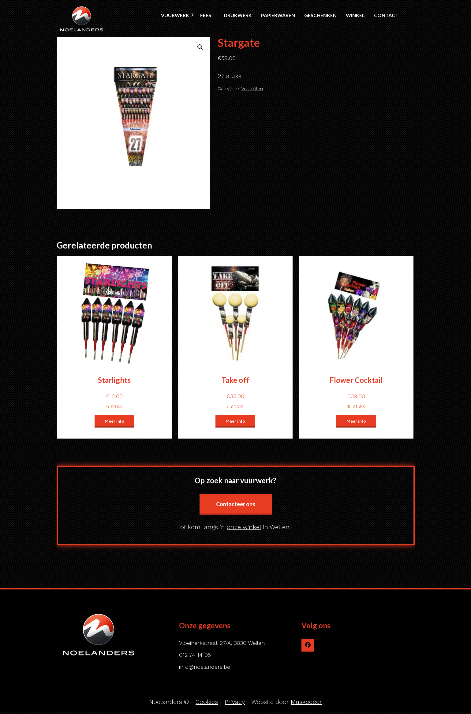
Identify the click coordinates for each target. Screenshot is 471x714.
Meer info (114, 421)
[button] (200, 47)
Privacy (235, 701)
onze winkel (244, 527)
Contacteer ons (235, 504)
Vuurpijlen (252, 89)
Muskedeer (306, 701)
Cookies (207, 701)
